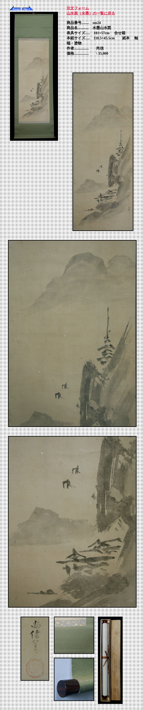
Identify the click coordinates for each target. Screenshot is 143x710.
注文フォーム (78, 8)
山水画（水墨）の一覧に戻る (91, 13)
